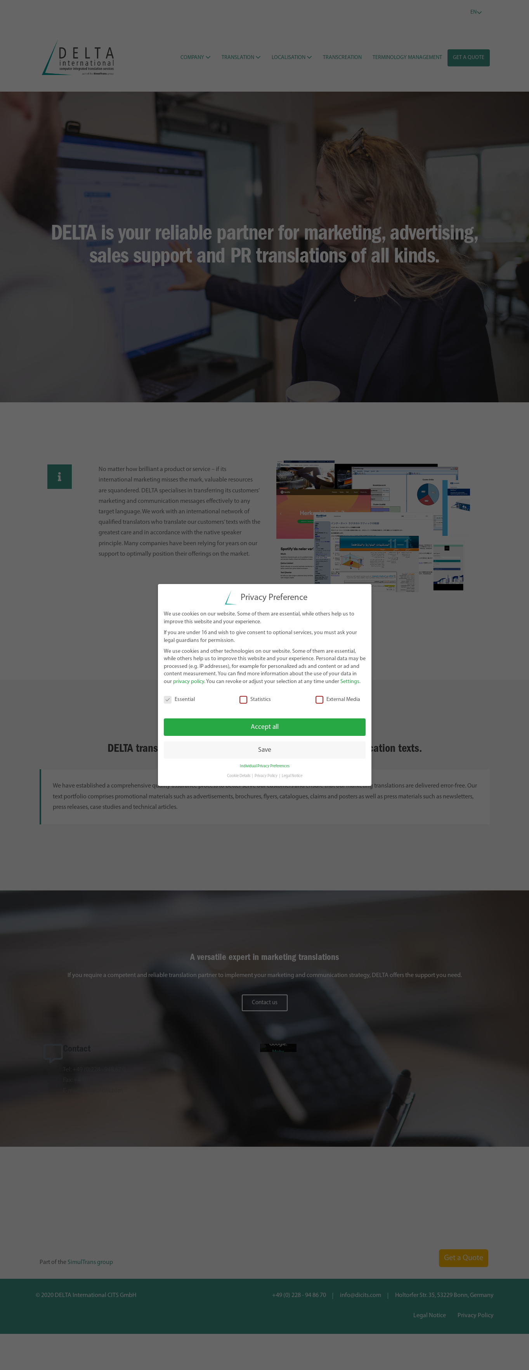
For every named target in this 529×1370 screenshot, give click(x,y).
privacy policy (188, 681)
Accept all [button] (265, 726)
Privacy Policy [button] (266, 776)
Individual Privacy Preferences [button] (265, 766)
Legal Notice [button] (292, 776)
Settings (349, 681)
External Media (338, 699)
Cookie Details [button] (239, 776)
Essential (179, 699)
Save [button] (264, 749)
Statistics (255, 699)
